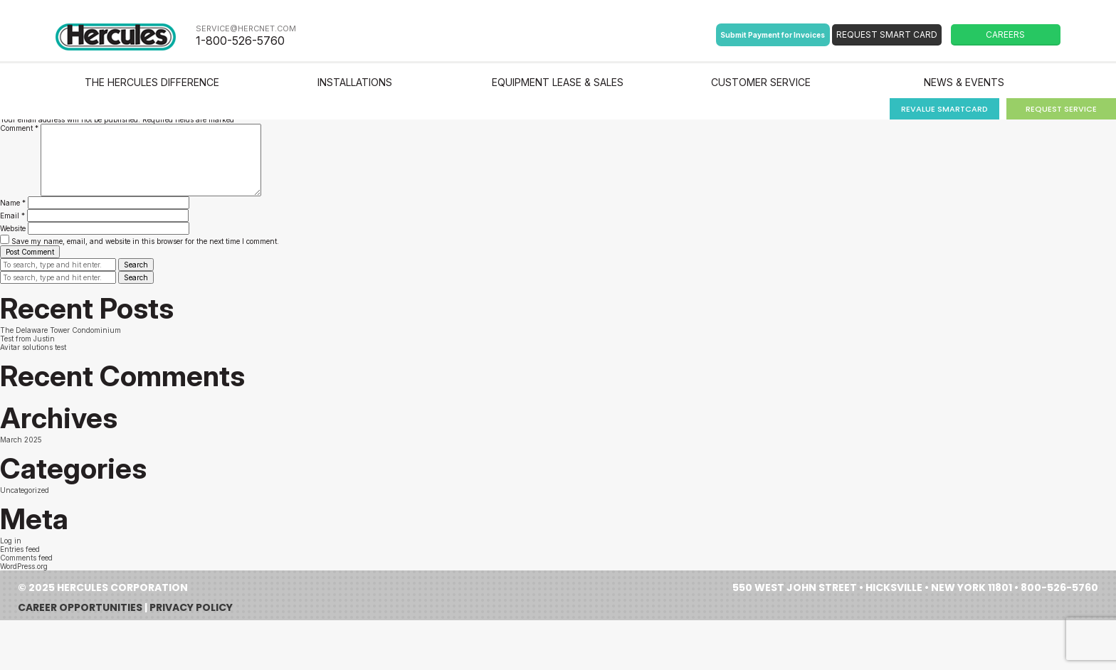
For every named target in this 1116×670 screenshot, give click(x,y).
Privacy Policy (191, 607)
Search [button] (136, 264)
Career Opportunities (80, 607)
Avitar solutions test (33, 347)
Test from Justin (27, 338)
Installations (354, 82)
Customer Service (761, 82)
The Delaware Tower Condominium (60, 330)
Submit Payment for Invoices (772, 35)
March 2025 (21, 439)
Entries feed (20, 549)
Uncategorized (24, 490)
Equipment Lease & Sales (557, 82)
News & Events (964, 82)
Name (13, 202)
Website (13, 228)
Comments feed (26, 557)
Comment (19, 128)
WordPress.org (24, 566)
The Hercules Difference (152, 82)
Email (12, 215)
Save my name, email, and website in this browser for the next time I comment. (145, 241)
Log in (10, 540)
